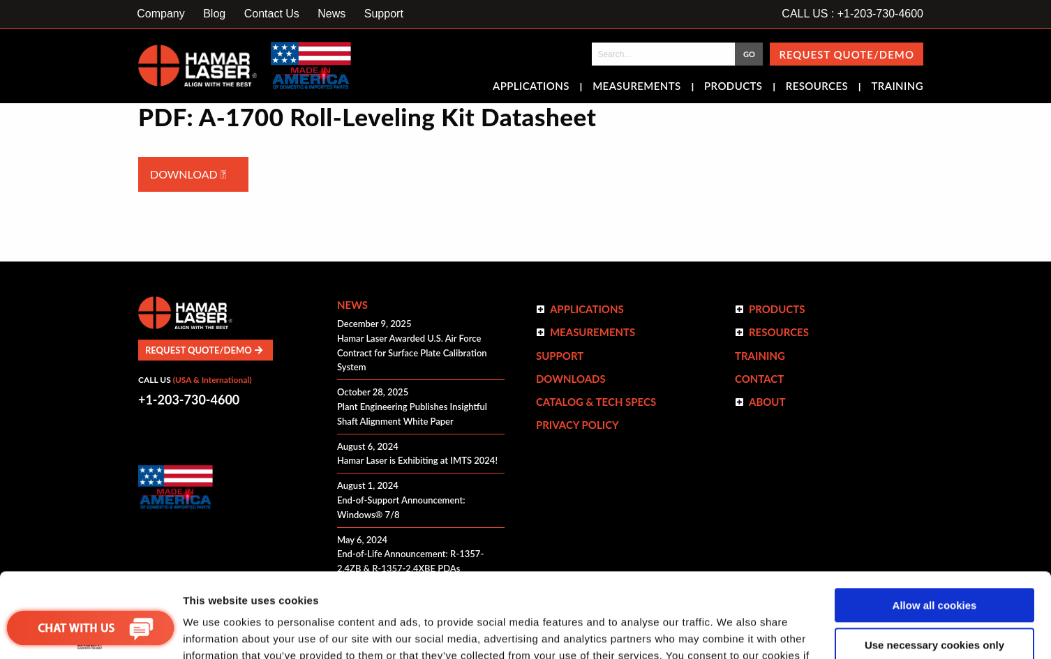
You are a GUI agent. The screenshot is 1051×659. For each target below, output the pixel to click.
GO (749, 54)
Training (897, 87)
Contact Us (271, 14)
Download (188, 174)
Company (160, 14)
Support (383, 14)
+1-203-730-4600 (188, 399)
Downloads (571, 378)
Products (733, 87)
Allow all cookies (935, 526)
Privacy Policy (577, 424)
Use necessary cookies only (934, 565)
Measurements (636, 87)
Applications (531, 87)
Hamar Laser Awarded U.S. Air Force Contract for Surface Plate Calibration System (412, 353)
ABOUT (767, 401)
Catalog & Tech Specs (596, 401)
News (331, 14)
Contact (759, 378)
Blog (214, 14)
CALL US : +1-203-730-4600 (852, 14)
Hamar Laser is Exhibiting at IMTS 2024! (417, 460)
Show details (215, 631)
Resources (817, 87)
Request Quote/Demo (846, 54)
